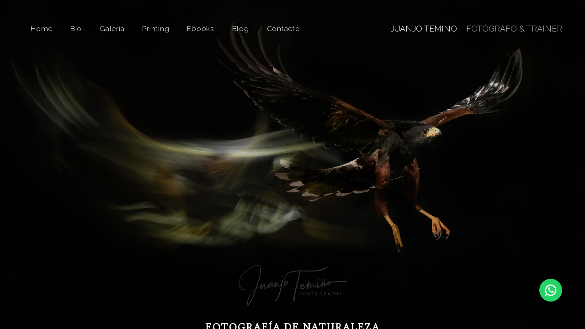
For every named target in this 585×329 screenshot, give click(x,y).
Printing (155, 28)
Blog (240, 28)
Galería (112, 28)
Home (42, 28)
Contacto (283, 28)
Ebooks (200, 28)
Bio (76, 28)
